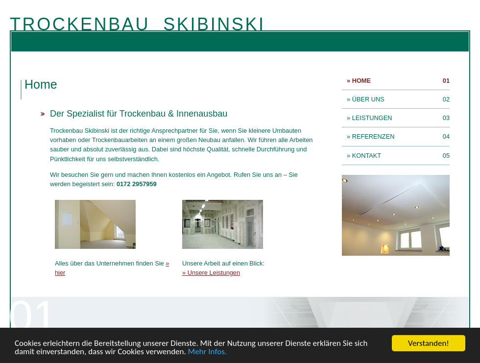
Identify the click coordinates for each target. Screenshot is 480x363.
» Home (361, 80)
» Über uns (368, 99)
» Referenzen (373, 136)
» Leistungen (372, 117)
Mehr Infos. (207, 352)
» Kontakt (366, 155)
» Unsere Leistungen (211, 272)
